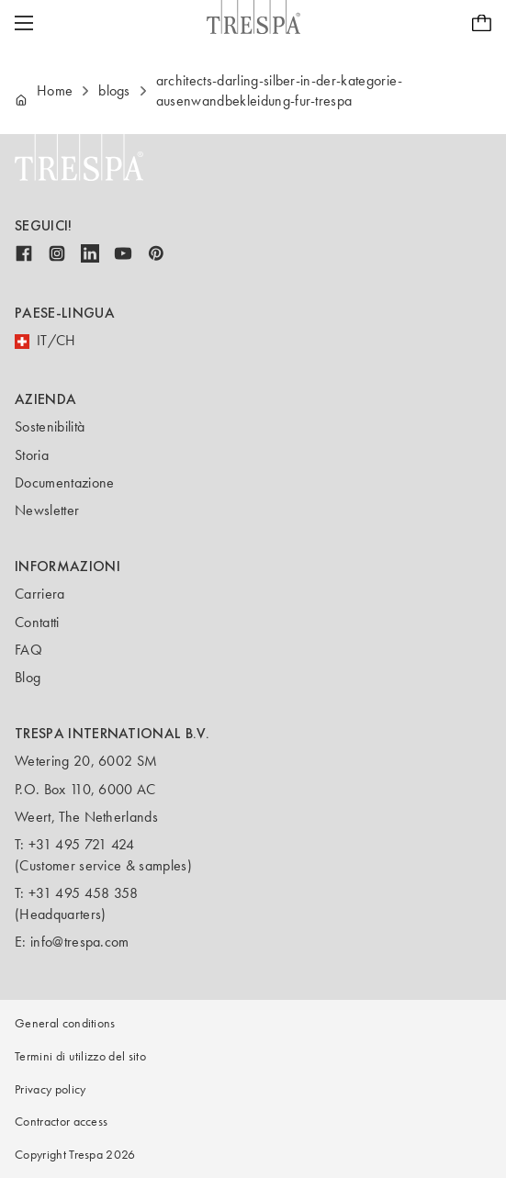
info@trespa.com (79, 941)
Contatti (37, 622)
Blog (27, 677)
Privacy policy (50, 1089)
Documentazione (64, 482)
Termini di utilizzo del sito (80, 1056)
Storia (32, 455)
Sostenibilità (49, 426)
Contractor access (61, 1121)
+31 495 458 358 (83, 893)
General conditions (65, 1023)
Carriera (40, 593)
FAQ (28, 649)
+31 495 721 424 (81, 844)
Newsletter (47, 510)
